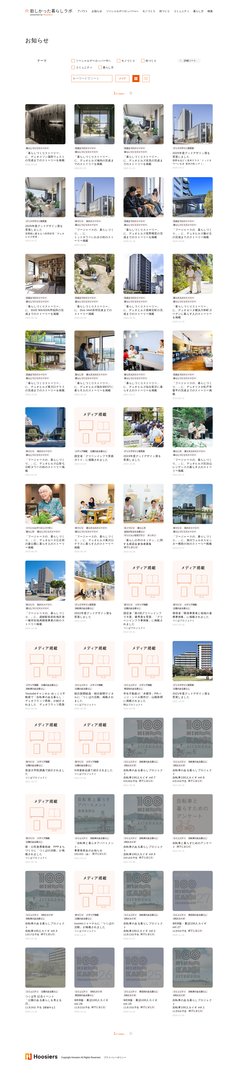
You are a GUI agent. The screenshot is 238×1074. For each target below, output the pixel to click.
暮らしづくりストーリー (37, 148)
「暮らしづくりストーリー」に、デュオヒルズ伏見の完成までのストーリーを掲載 (143, 160)
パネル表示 (136, 79)
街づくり (151, 60)
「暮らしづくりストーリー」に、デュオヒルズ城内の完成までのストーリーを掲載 (94, 160)
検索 (210, 11)
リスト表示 (146, 79)
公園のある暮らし (98, 451)
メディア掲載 (81, 451)
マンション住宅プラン (134, 535)
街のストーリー (93, 221)
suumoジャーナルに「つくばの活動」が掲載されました (94, 927)
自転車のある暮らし (84, 608)
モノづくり (128, 60)
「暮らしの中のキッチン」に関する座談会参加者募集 (143, 544)
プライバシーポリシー (115, 1057)
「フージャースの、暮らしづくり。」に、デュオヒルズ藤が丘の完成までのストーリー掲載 (192, 233)
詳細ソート (190, 60)
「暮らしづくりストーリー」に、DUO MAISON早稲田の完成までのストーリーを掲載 (44, 310)
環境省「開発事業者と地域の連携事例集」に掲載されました (192, 617)
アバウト (82, 11)
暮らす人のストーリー (183, 298)
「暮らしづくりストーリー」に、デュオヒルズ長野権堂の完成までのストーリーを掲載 (143, 233)
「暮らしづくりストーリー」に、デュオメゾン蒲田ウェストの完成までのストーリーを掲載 (45, 157)
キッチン (152, 535)
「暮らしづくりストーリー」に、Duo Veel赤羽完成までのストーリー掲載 (93, 310)
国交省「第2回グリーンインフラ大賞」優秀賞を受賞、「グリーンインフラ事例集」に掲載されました (143, 620)
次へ (131, 93)
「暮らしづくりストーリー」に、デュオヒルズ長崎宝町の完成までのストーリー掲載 (143, 310)
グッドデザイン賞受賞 (183, 148)
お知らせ (97, 11)
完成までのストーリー (85, 148)
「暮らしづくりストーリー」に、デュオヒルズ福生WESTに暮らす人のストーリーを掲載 (94, 387)
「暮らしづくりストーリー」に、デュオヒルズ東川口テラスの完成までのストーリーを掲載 (45, 387)
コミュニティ (84, 67)
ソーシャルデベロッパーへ (122, 11)
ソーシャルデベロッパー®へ (93, 60)
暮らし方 (108, 67)
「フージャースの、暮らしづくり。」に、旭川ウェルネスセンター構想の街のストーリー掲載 (192, 540)
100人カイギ (130, 765)
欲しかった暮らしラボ (49, 11)
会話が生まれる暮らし (134, 532)
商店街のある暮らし (133, 689)
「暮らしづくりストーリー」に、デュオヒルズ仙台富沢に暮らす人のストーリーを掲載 (143, 387)
